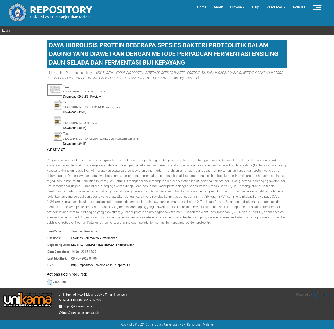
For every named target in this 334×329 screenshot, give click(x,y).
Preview (95, 96)
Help (255, 7)
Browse (237, 7)
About (218, 7)
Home (201, 7)
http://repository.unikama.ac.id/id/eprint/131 (101, 265)
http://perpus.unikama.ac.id (79, 312)
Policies (299, 7)
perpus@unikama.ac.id (76, 306)
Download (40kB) (74, 128)
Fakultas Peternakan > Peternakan (94, 238)
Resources (276, 7)
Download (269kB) (75, 96)
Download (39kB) (74, 112)
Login (6, 30)
